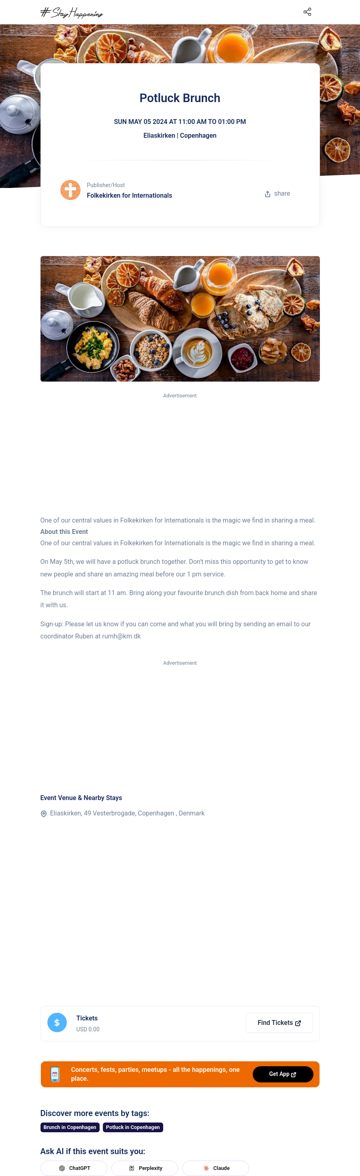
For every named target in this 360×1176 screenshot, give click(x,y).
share (277, 193)
